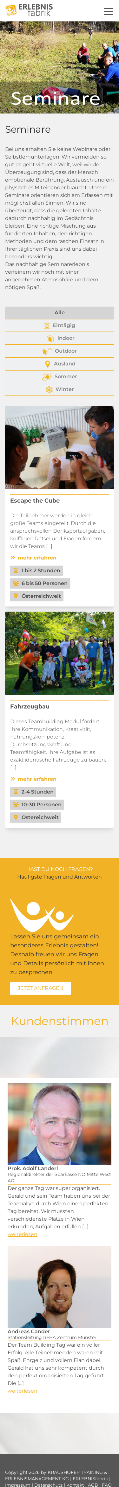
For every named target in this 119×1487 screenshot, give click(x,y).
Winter (59, 390)
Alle (60, 312)
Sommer (59, 377)
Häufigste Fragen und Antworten (59, 877)
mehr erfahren (33, 558)
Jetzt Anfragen (40, 988)
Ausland (60, 364)
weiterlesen (22, 1234)
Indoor (60, 338)
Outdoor (59, 351)
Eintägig (59, 325)
